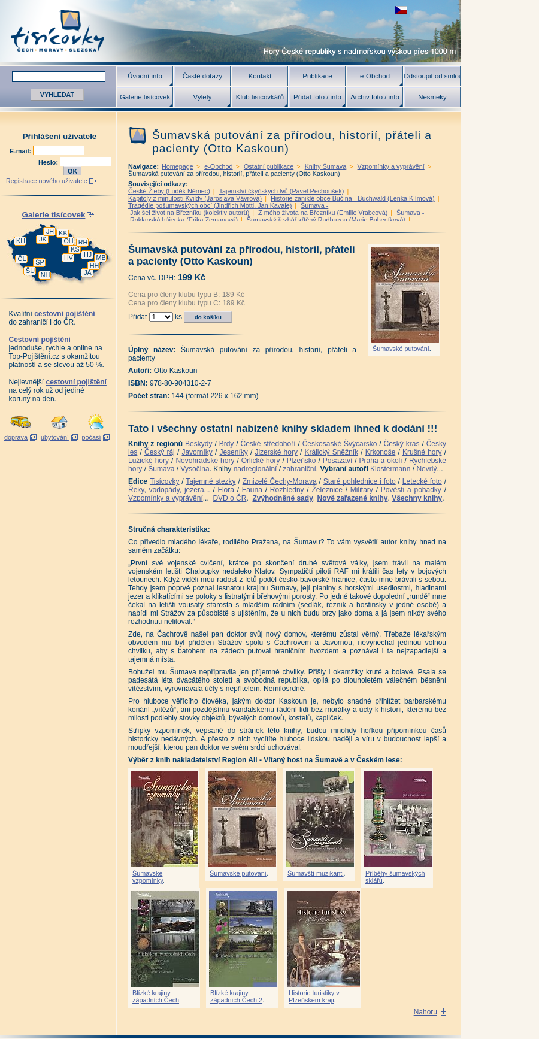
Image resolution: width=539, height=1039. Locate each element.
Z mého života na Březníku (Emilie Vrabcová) (322, 212)
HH (94, 265)
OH (68, 240)
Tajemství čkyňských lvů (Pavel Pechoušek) (281, 191)
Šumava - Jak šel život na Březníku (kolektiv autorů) (228, 209)
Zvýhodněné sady (282, 498)
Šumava (161, 469)
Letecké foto (422, 481)
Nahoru (425, 1012)
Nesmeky (432, 97)
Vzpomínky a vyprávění (391, 166)
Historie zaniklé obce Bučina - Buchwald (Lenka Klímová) (353, 198)
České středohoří (268, 444)
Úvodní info (145, 76)
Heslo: (49, 162)
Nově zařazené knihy (352, 498)
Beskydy (198, 444)
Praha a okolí (380, 460)
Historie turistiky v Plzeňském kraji (314, 996)
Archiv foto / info (374, 97)
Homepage (177, 166)
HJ (88, 254)
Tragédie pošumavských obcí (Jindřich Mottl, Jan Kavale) (210, 205)
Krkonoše (380, 452)
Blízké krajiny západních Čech (155, 996)
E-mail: (21, 151)
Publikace (317, 76)
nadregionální (255, 469)
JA (88, 272)
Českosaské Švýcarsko (339, 444)
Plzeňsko (301, 460)
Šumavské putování (401, 348)
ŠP (39, 262)
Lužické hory (148, 460)
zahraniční (299, 469)
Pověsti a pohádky (411, 490)
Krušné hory (422, 452)
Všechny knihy (417, 498)
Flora (226, 490)
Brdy (226, 444)
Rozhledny (287, 490)
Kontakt (260, 76)
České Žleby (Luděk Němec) (169, 191)
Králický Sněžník (332, 452)
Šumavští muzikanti (315, 873)
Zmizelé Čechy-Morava (280, 481)
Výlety (202, 97)
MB (100, 257)
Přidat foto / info (317, 97)
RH (83, 242)
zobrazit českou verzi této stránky (401, 10)
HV (68, 257)
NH (45, 274)
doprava (16, 437)
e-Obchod (375, 76)
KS (75, 249)
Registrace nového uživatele (46, 180)
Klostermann (390, 469)
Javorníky (196, 452)
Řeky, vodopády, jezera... (169, 490)
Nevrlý (426, 469)
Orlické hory (260, 460)
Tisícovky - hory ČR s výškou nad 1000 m (230, 31)
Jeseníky (233, 452)
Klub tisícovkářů (260, 97)
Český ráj (159, 452)
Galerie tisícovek (145, 97)
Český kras (402, 444)
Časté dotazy (202, 76)
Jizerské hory (276, 452)
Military (361, 490)
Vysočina (194, 469)
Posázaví (337, 460)
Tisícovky (165, 481)
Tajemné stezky (210, 481)
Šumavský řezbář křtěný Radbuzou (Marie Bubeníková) (326, 219)
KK (63, 233)
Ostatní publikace (268, 166)
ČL (22, 258)
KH (20, 240)
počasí (91, 437)
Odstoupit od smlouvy (432, 76)
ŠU (30, 270)
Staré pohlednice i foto (359, 481)
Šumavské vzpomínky (147, 877)
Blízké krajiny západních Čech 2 (236, 996)
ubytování (55, 437)
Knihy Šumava (326, 166)
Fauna (252, 490)
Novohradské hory (204, 460)
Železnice (327, 490)
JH (50, 231)
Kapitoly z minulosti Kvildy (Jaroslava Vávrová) (195, 198)
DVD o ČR (229, 498)
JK (43, 239)
